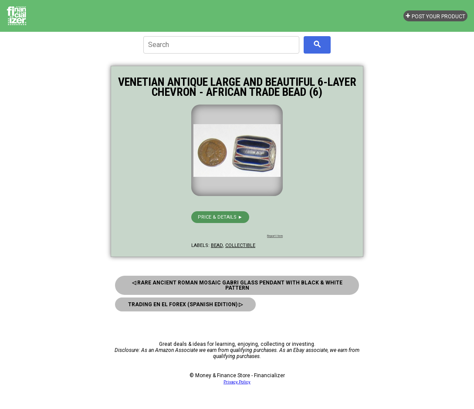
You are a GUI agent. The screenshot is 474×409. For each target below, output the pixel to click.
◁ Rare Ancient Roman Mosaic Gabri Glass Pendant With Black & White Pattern (237, 285)
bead (217, 245)
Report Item (275, 236)
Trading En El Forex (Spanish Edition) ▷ (185, 304)
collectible (240, 245)
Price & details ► (220, 217)
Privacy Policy (237, 381)
